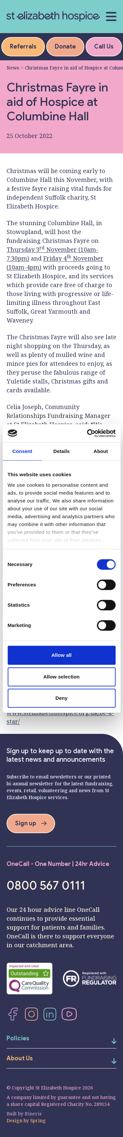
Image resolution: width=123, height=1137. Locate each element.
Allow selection (61, 676)
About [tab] (100, 451)
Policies (18, 1038)
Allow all (61, 655)
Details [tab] (61, 451)
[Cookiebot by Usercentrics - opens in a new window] (87, 433)
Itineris (33, 1113)
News (13, 68)
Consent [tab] (22, 451)
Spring (38, 1120)
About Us (20, 1058)
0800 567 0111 (46, 885)
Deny (61, 698)
